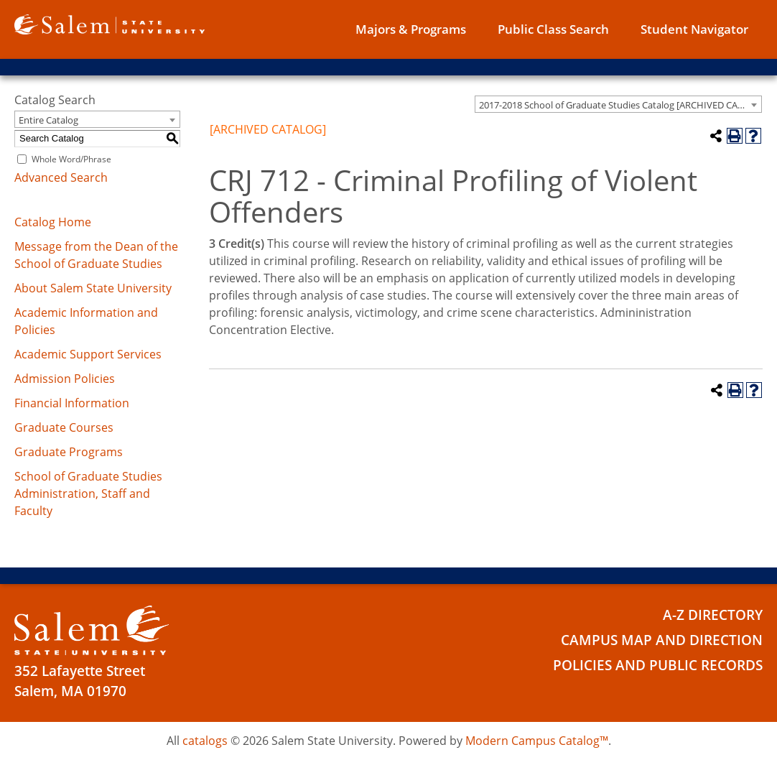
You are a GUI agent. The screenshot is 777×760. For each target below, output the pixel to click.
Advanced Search (61, 177)
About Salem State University (93, 288)
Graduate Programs (68, 452)
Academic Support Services (88, 354)
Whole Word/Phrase (71, 159)
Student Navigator (694, 29)
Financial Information (71, 403)
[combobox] (618, 104)
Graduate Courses (63, 427)
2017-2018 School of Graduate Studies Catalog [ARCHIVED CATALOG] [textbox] (620, 104)
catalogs (205, 741)
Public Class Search (553, 29)
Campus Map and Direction (662, 640)
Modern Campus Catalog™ (536, 741)
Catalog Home (52, 222)
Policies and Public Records (658, 665)
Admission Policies (64, 378)
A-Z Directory (713, 615)
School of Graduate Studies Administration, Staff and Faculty (88, 493)
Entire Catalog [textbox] (48, 119)
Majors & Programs (410, 29)
